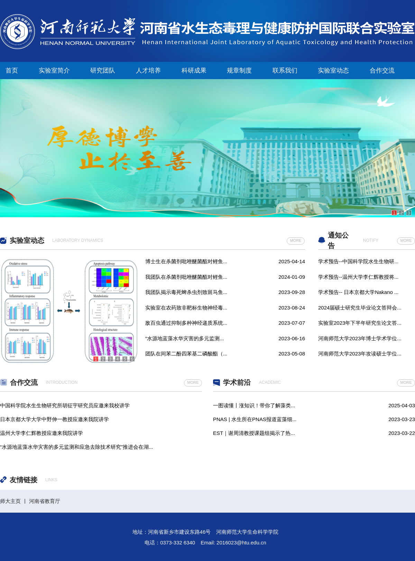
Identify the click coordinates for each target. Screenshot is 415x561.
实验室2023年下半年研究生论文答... (360, 323)
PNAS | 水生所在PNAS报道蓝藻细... (254, 419)
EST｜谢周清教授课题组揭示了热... (254, 433)
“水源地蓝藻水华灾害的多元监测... (184, 338)
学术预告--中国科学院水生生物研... (358, 261)
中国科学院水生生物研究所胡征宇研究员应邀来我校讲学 (65, 404)
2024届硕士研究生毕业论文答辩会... (360, 308)
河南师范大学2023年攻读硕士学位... (360, 353)
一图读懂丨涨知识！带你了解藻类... (254, 405)
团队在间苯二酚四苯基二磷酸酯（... (186, 353)
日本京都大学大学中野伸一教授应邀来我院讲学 (54, 418)
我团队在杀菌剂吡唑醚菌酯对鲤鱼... (186, 277)
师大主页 (10, 501)
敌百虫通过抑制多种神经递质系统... (186, 323)
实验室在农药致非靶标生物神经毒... (186, 308)
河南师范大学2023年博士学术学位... (360, 338)
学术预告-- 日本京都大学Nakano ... (358, 292)
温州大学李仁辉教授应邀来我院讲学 (41, 432)
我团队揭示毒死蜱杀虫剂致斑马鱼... (186, 292)
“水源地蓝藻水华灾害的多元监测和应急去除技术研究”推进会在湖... (76, 446)
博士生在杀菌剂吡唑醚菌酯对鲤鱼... (186, 261)
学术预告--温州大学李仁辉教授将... (358, 277)
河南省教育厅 (44, 501)
